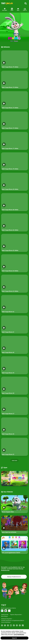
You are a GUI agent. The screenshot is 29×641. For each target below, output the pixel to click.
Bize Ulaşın (4, 616)
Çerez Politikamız (19, 634)
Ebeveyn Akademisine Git (14, 577)
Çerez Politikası (6, 622)
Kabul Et (14, 638)
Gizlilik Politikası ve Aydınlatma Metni (12, 620)
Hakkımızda (4, 614)
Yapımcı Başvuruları (16, 614)
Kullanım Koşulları (6, 619)
